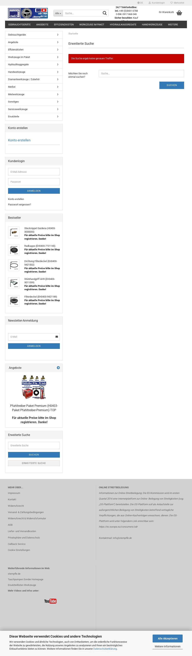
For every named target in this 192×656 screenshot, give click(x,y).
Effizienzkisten (64, 24)
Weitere (173, 24)
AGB (10, 524)
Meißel (11, 86)
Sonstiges (13, 101)
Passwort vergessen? (19, 204)
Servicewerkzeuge (18, 109)
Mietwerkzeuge (16, 94)
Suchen (172, 85)
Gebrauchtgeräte (19, 24)
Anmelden (34, 191)
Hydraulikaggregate (123, 24)
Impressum (14, 493)
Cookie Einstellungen (19, 550)
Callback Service (17, 544)
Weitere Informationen (168, 646)
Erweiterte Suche (34, 463)
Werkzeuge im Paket (91, 24)
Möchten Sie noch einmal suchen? (78, 75)
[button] (140, 3)
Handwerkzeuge (152, 24)
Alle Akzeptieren (168, 638)
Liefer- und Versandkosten (22, 531)
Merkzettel (177, 3)
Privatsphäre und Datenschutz (24, 537)
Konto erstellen (19, 140)
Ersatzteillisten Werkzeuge (22, 585)
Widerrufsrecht (16, 505)
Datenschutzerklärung (105, 648)
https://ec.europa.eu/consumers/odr (118, 526)
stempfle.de (14, 573)
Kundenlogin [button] (157, 3)
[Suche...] (58, 13)
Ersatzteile (13, 116)
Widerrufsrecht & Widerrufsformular (27, 518)
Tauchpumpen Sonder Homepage (25, 579)
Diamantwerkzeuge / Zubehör (24, 79)
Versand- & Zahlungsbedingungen (26, 512)
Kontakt (12, 499)
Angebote (42, 24)
